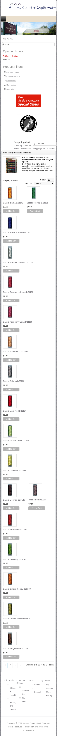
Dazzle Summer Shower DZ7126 (18, 262)
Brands (37, 684)
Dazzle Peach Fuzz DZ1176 (15, 351)
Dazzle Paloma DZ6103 (13, 381)
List (13, 180)
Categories (11, 85)
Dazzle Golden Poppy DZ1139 (17, 589)
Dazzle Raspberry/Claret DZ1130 (18, 292)
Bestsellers (11, 81)
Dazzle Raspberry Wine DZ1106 (17, 322)
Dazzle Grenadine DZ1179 (15, 529)
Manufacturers (12, 72)
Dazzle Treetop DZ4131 (37, 203)
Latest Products (13, 76)
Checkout (51, 148)
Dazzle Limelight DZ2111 (14, 470)
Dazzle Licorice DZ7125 (14, 500)
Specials (10, 89)
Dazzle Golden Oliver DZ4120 (16, 619)
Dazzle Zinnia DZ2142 (13, 203)
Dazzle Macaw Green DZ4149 (16, 441)
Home (16, 148)
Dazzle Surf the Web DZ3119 (16, 232)
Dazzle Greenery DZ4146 (14, 559)
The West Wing (41, 727)
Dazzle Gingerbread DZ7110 (16, 648)
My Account (26, 148)
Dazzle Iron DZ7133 (37, 500)
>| (20, 665)
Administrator (28, 730)
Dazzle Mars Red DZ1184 (14, 411)
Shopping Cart (39, 148)
